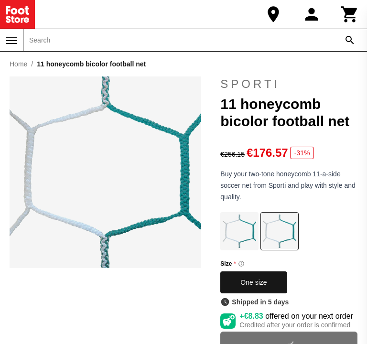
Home (18, 64)
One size (253, 282)
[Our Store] (273, 14)
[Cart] (349, 14)
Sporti (250, 83)
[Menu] (11, 40)
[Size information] (241, 263)
